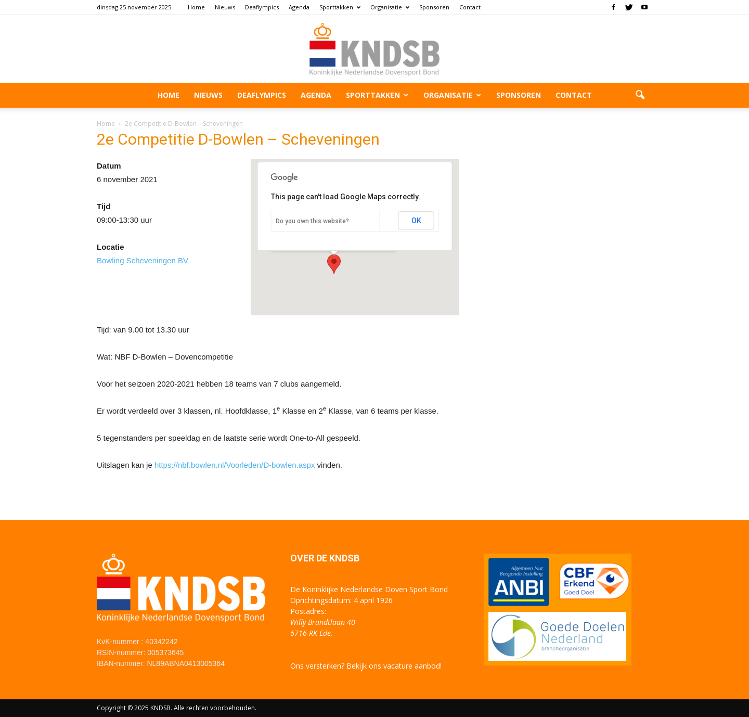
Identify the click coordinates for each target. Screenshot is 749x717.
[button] (639, 95)
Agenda (299, 7)
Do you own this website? (312, 221)
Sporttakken (339, 7)
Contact (470, 7)
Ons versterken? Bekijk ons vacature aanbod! (366, 666)
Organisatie (389, 7)
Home (196, 7)
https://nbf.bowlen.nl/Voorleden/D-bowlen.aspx (234, 464)
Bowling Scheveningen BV (142, 260)
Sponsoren (434, 7)
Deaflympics (262, 7)
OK (416, 220)
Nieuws (225, 7)
